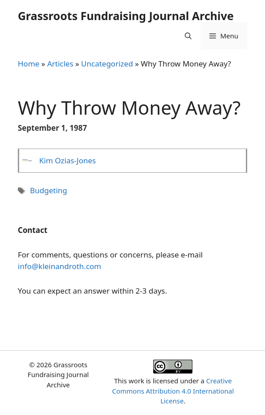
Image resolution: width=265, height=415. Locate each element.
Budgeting (48, 190)
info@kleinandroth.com (59, 266)
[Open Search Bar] (188, 35)
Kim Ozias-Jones (67, 160)
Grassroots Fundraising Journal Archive (126, 15)
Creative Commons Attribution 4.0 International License (173, 390)
